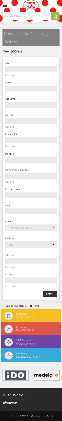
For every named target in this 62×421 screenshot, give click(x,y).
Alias (7, 63)
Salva (49, 293)
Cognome (10, 98)
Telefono (9, 255)
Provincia (9, 221)
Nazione (9, 238)
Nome (8, 82)
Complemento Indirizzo (17, 169)
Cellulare (9, 274)
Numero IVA (11, 134)
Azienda (9, 114)
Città (7, 205)
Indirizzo (9, 153)
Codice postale (12, 189)
